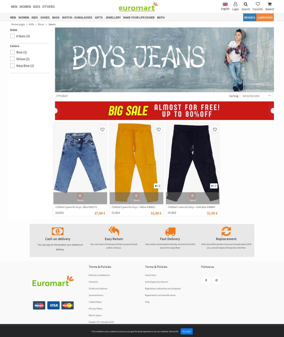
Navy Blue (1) (25, 66)
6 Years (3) (23, 36)
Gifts (99, 17)
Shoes (45, 17)
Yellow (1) (22, 59)
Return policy (95, 315)
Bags (56, 17)
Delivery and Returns (99, 275)
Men (14, 6)
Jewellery (113, 17)
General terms (96, 295)
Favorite (258, 6)
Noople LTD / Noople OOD (101, 321)
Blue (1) (21, 52)
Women (25, 6)
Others (48, 6)
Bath (160, 17)
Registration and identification (160, 295)
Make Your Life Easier (139, 17)
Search (246, 6)
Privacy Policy (96, 308)
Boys (41, 24)
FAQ (147, 301)
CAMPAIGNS (265, 17)
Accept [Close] (186, 331)
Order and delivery (98, 288)
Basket (270, 6)
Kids (36, 6)
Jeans (52, 24)
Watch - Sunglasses (77, 17)
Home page (18, 24)
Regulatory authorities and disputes (163, 288)
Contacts (93, 281)
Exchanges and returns (156, 281)
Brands (249, 17)
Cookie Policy (95, 301)
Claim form (150, 275)
